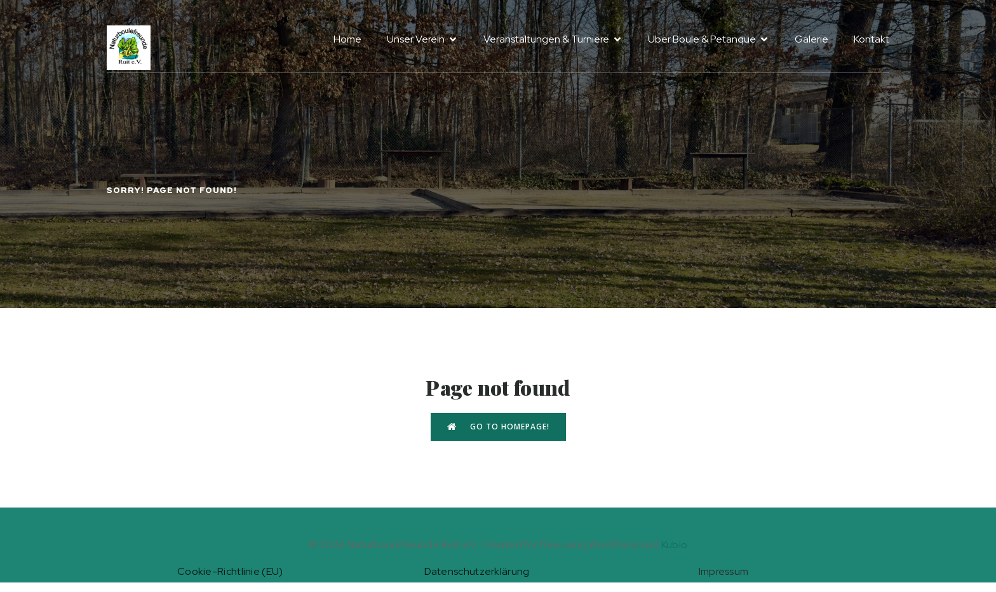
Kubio (674, 544)
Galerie (811, 39)
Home (347, 39)
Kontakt (871, 39)
